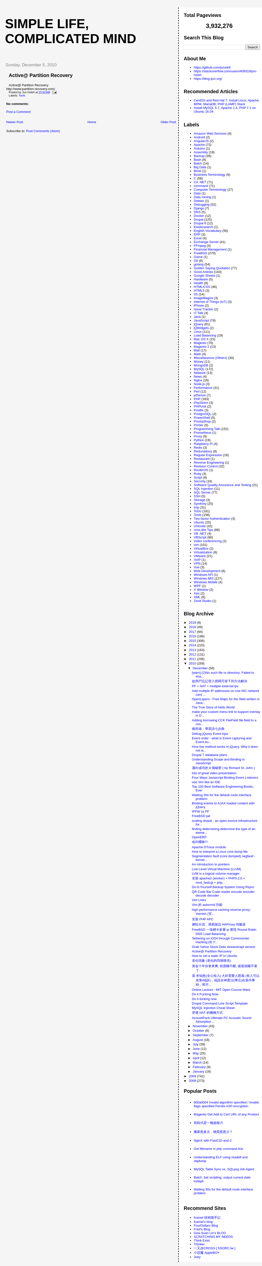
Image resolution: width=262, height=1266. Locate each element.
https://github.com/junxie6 (212, 67)
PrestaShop (202, 421)
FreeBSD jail (201, 816)
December (201, 668)
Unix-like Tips (203, 530)
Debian (199, 201)
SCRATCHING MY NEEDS (213, 1237)
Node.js (199, 384)
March (198, 1062)
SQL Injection (203, 489)
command (201, 186)
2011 (193, 659)
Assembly (201, 152)
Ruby (197, 474)
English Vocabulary (208, 231)
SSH (197, 496)
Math (197, 354)
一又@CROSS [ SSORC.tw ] (214, 1248)
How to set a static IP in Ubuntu (214, 956)
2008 (193, 1081)
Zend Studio (202, 601)
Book (197, 171)
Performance (203, 388)
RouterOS (201, 470)
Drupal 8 (200, 223)
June (197, 1049)
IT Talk (198, 313)
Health (198, 283)
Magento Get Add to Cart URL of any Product (226, 1114)
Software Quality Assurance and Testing (222, 485)
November (201, 1026)
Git (196, 260)
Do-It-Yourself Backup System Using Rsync (223, 887)
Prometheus (202, 432)
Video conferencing (208, 541)
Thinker (199, 1244)
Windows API (203, 575)
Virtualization (203, 552)
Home (92, 122)
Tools (21, 95)
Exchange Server (206, 242)
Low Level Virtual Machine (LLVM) (216, 869)
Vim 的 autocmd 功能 (207, 905)
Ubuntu (199, 522)
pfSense (200, 395)
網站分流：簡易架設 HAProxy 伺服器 (219, 924)
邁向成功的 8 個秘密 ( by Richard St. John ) (223, 768)
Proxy (198, 436)
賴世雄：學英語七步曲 (208, 729)
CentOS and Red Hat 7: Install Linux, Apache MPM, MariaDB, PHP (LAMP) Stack (226, 102)
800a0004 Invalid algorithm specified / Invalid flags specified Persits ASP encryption (226, 1104)
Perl (197, 391)
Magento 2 (201, 346)
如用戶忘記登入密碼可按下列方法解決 (219, 681)
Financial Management (210, 249)
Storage (199, 500)
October (199, 1030)
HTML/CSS (202, 287)
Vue (197, 567)
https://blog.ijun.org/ (208, 79)
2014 (193, 645)
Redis (198, 447)
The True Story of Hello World (213, 707)
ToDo (197, 511)
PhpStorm (201, 403)
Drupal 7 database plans (209, 755)
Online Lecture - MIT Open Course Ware (221, 990)
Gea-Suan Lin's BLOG (210, 1233)
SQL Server (202, 492)
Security (200, 481)
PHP (197, 399)
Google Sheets (204, 275)
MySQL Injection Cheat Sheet (213, 1008)
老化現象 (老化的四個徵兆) (211, 960)
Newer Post (14, 122)
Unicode (200, 526)
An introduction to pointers (211, 864)
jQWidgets (201, 328)
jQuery (198, 324)
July (196, 1044)
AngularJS (201, 141)
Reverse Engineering (209, 462)
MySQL (199, 369)
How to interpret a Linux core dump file (220, 851)
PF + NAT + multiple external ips (215, 686)
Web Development (207, 571)
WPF (197, 586)
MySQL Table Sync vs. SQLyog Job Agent (224, 1169)
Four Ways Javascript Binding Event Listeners (225, 777)
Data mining (202, 197)
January (199, 1071)
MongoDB (201, 365)
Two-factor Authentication (212, 518)
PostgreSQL (203, 414)
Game (198, 257)
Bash (197, 160)
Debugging (202, 204)
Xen (197, 593)
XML (197, 597)
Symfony (200, 504)
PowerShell (202, 418)
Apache (199, 145)
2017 (193, 632)
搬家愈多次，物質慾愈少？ (213, 1132)
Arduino (199, 148)
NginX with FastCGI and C (213, 1140)
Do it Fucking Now (205, 994)
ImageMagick (203, 298)
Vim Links (199, 900)
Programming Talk (207, 429)
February (200, 1067)
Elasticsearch (203, 227)
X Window (201, 589)
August (198, 1040)
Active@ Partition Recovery (40, 75)
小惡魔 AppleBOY (207, 1253)
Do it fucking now (204, 999)
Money (199, 361)
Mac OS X (201, 339)
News (198, 376)
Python (199, 440)
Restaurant (202, 459)
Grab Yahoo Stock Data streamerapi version (224, 947)
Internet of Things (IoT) (210, 302)
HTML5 (199, 290)
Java (197, 317)
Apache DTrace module (209, 847)
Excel (198, 238)
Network (200, 373)
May (196, 1053)
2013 (193, 650)
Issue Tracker (203, 309)
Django (199, 208)
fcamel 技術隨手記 (207, 1217)
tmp (196, 507)
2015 (193, 641)
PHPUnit (200, 406)
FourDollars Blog (206, 1225)
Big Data (200, 167)
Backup (199, 156)
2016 (193, 636)
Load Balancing (205, 335)
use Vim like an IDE (206, 782)
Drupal (198, 219)
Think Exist (202, 1240)
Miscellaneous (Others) (210, 358)
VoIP (197, 560)
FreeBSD (200, 253)
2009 (193, 1076)
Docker (199, 216)
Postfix (199, 410)
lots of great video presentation (214, 773)
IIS (196, 294)
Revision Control (206, 466)
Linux (198, 332)
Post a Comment (18, 112)
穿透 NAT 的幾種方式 (207, 1012)
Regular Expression (208, 455)
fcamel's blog (203, 1222)
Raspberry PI (203, 444)
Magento (200, 343)
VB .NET (200, 533)
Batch (198, 163)
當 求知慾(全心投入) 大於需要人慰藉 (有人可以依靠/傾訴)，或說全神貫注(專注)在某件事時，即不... (226, 980)
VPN (197, 563)
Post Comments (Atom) (43, 131)
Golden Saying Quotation (212, 268)
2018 (193, 627)
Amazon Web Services (210, 133)
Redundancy (203, 451)
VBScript (200, 537)
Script (198, 477)
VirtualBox (201, 548)
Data (197, 193)
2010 (193, 663)
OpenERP (199, 837)
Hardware (201, 279)
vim (196, 545)
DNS (197, 212)
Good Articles (203, 272)
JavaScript (201, 320)
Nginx (198, 380)
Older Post (168, 122)
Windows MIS (204, 578)
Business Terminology (209, 174)
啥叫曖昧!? (200, 842)
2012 (193, 654)
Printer (198, 425)
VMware (200, 556)
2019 (193, 622)
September (201, 1035)
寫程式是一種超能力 (208, 1123)
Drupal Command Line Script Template (220, 1003)
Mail (197, 350)
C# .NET (200, 182)
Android (199, 137)
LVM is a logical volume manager (216, 873)
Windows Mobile (206, 582)
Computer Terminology (210, 189)
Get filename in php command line (218, 1149)
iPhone (199, 305)
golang (199, 264)
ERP (197, 234)
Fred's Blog (202, 1229)
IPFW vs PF (200, 811)
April (196, 1058)
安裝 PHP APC (203, 919)
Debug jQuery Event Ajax (210, 734)
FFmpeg (200, 246)
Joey (197, 1257)
